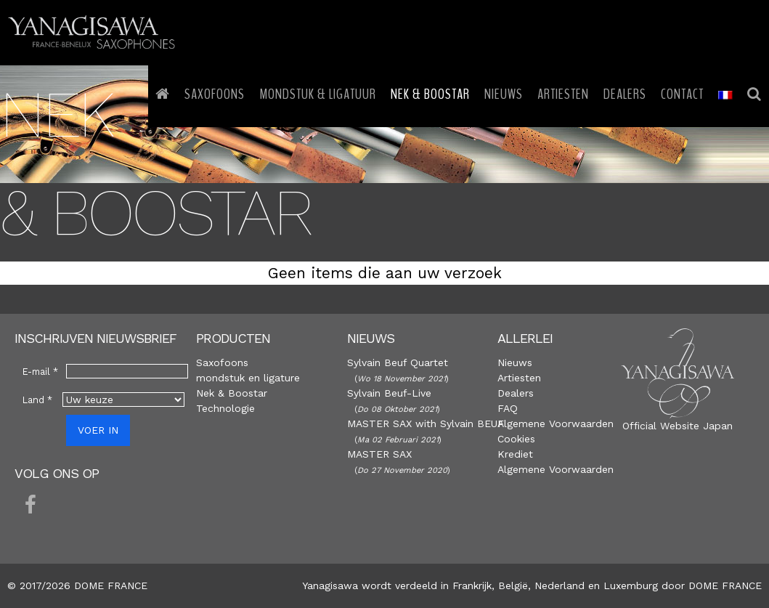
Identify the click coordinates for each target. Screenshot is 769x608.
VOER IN (98, 430)
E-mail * (40, 371)
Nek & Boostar (231, 393)
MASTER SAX (379, 454)
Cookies (516, 439)
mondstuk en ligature (248, 378)
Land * (37, 399)
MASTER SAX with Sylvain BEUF (425, 423)
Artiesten (519, 378)
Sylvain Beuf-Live (389, 393)
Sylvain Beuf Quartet (397, 362)
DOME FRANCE (725, 585)
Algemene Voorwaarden (555, 423)
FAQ (507, 408)
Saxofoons (222, 362)
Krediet (515, 454)
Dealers (515, 393)
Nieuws (514, 362)
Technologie (225, 408)
